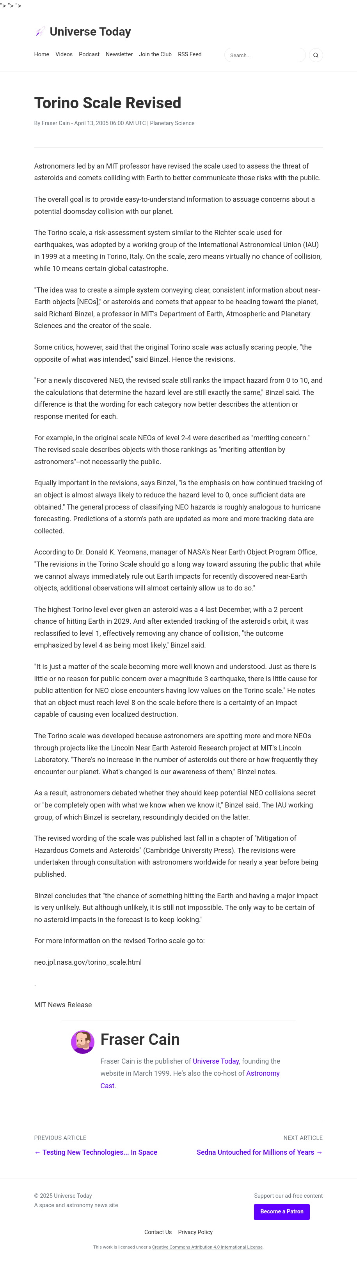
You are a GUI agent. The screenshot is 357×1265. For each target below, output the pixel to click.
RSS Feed (190, 55)
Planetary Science (172, 124)
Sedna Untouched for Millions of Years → (260, 1153)
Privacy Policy (195, 1233)
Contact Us (158, 1233)
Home (42, 55)
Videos (64, 55)
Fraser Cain (56, 124)
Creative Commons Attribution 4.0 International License (207, 1248)
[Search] (316, 56)
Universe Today (85, 32)
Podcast (89, 55)
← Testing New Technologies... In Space (96, 1153)
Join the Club (155, 55)
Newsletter (119, 55)
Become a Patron (282, 1212)
